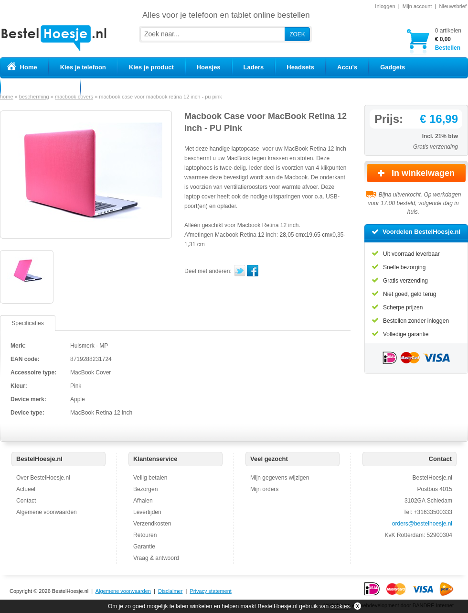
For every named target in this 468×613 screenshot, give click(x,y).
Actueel (25, 489)
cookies (340, 606)
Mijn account (417, 6)
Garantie (144, 546)
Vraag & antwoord (156, 558)
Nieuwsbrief (453, 6)
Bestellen (448, 39)
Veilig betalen (150, 477)
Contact (26, 500)
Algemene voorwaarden (46, 512)
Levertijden (147, 512)
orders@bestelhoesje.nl (422, 523)
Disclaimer (170, 591)
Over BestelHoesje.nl (43, 477)
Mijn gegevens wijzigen (279, 477)
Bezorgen (145, 489)
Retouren (145, 535)
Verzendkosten (152, 523)
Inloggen (385, 6)
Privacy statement (210, 591)
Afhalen (143, 500)
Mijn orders (264, 489)
